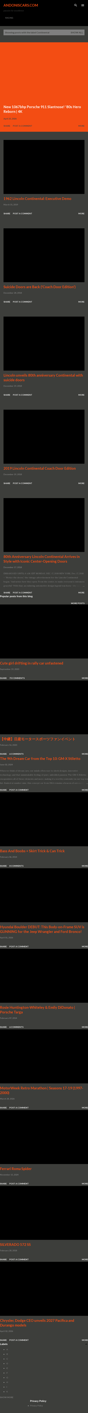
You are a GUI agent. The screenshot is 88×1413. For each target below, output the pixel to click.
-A (7, 1349)
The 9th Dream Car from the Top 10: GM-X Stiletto (40, 758)
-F (7, 1373)
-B (7, 1354)
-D (7, 1363)
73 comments (17, 678)
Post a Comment (22, 126)
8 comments (16, 866)
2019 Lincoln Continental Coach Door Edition (40, 468)
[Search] (75, 5)
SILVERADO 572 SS (15, 1244)
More (81, 126)
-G (7, 1377)
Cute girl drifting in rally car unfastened (31, 663)
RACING (9, 18)
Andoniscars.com (21, 5)
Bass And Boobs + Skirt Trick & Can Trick (32, 851)
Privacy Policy (36, 1406)
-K (7, 1391)
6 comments (16, 754)
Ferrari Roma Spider (16, 1169)
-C (7, 1359)
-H (7, 1382)
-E (7, 1368)
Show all (77, 32)
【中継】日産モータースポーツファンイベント (38, 739)
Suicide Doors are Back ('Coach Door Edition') (40, 287)
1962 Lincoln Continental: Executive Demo (37, 198)
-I (6, 1387)
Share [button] (7, 126)
